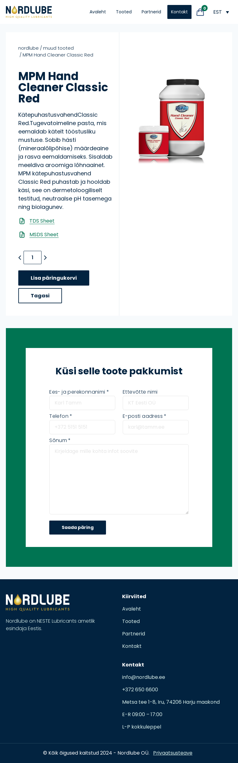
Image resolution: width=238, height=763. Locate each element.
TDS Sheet (42, 220)
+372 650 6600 (140, 689)
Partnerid (151, 12)
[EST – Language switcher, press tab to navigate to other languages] (221, 12)
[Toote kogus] (33, 257)
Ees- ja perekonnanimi (79, 391)
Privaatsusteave (172, 752)
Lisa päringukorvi (54, 278)
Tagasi (40, 295)
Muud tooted (58, 48)
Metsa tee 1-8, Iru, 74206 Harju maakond (171, 702)
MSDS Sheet (44, 234)
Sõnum (60, 440)
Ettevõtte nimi (140, 391)
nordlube (28, 48)
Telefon (60, 416)
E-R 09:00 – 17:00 (142, 714)
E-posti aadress (144, 416)
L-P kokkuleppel (141, 726)
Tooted (124, 12)
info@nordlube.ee (143, 677)
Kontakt (179, 12)
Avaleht (98, 12)
